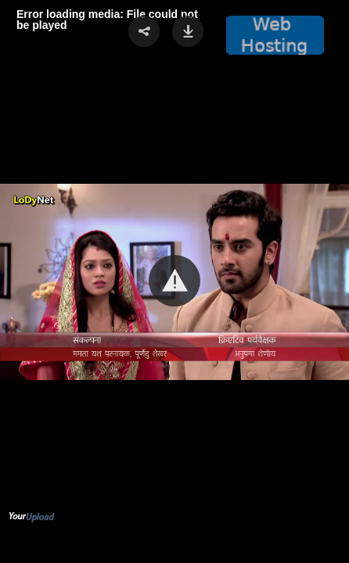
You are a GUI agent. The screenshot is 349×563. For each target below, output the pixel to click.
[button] (174, 281)
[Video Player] (174, 281)
